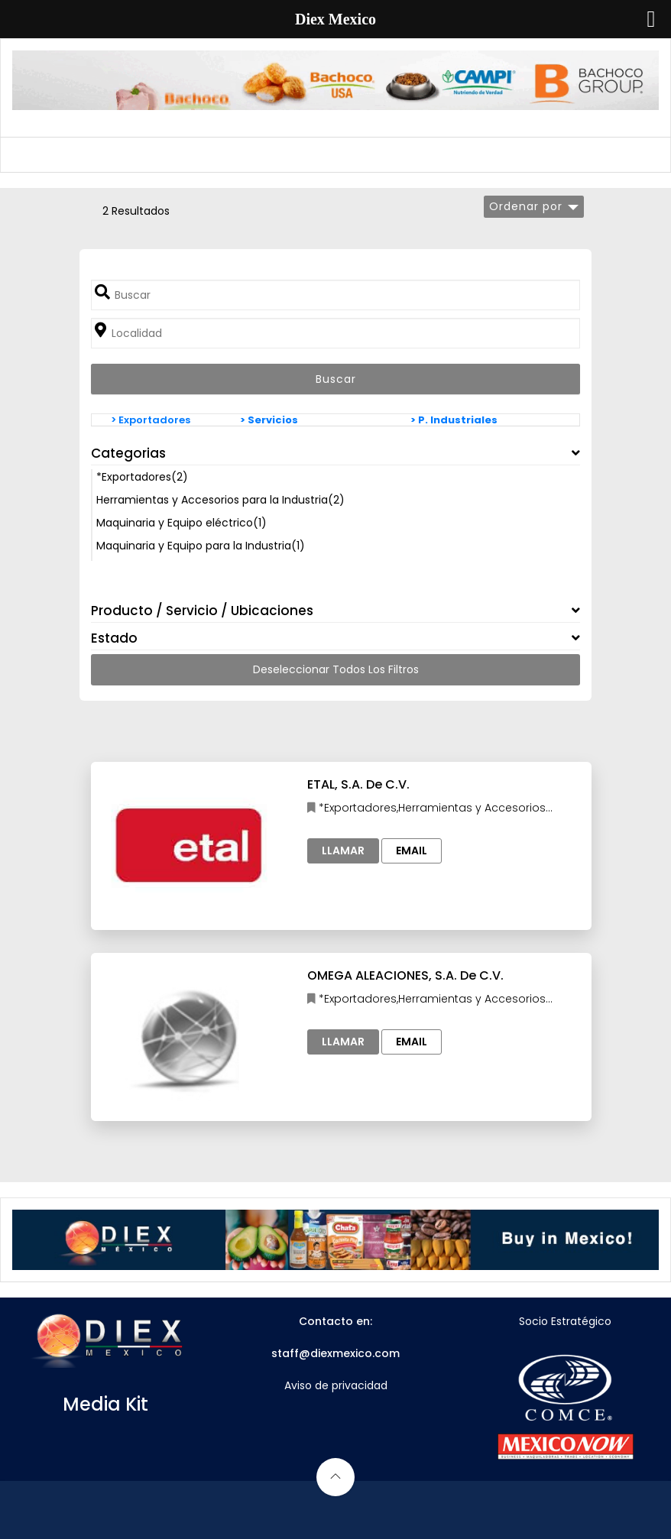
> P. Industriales (454, 420)
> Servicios (269, 420)
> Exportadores (150, 420)
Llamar (343, 850)
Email (411, 850)
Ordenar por (525, 206)
